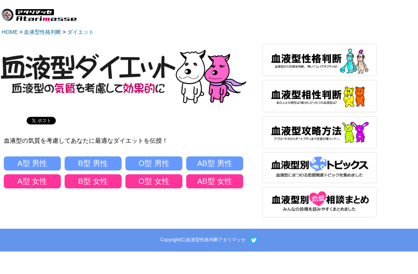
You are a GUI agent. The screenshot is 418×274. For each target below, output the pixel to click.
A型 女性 (32, 181)
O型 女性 (153, 181)
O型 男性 (153, 163)
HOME (10, 32)
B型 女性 (93, 181)
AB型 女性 (214, 181)
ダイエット (80, 32)
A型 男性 (32, 163)
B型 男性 (93, 163)
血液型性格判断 (42, 32)
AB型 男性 (214, 163)
